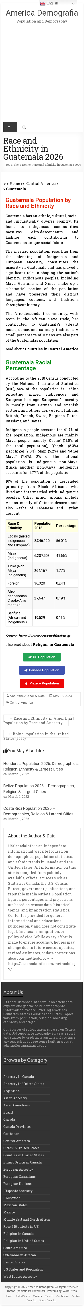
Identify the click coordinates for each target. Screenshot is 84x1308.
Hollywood (11, 1198)
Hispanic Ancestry (18, 1191)
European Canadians (19, 1176)
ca (5, 774)
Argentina (11, 1091)
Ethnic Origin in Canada (22, 1162)
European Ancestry (18, 1169)
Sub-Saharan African (19, 1255)
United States (14, 1262)
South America (15, 1248)
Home (26, 164)
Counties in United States (23, 1155)
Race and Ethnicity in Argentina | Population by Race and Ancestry (38, 720)
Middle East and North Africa (26, 1219)
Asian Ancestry (15, 1098)
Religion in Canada (18, 1234)
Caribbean (11, 1134)
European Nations (17, 1184)
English (49, 3)
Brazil (8, 1112)
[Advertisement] (42, 76)
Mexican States (15, 1205)
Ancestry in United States (23, 1084)
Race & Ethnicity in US (21, 1226)
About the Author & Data (27, 696)
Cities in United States (21, 1148)
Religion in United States (23, 1241)
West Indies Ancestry (20, 1276)
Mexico (9, 1212)
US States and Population (23, 1269)
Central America (41, 183)
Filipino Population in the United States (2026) (36, 736)
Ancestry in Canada (18, 1077)
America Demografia (42, 13)
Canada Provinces (17, 1126)
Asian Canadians (16, 1105)
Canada (9, 1119)
